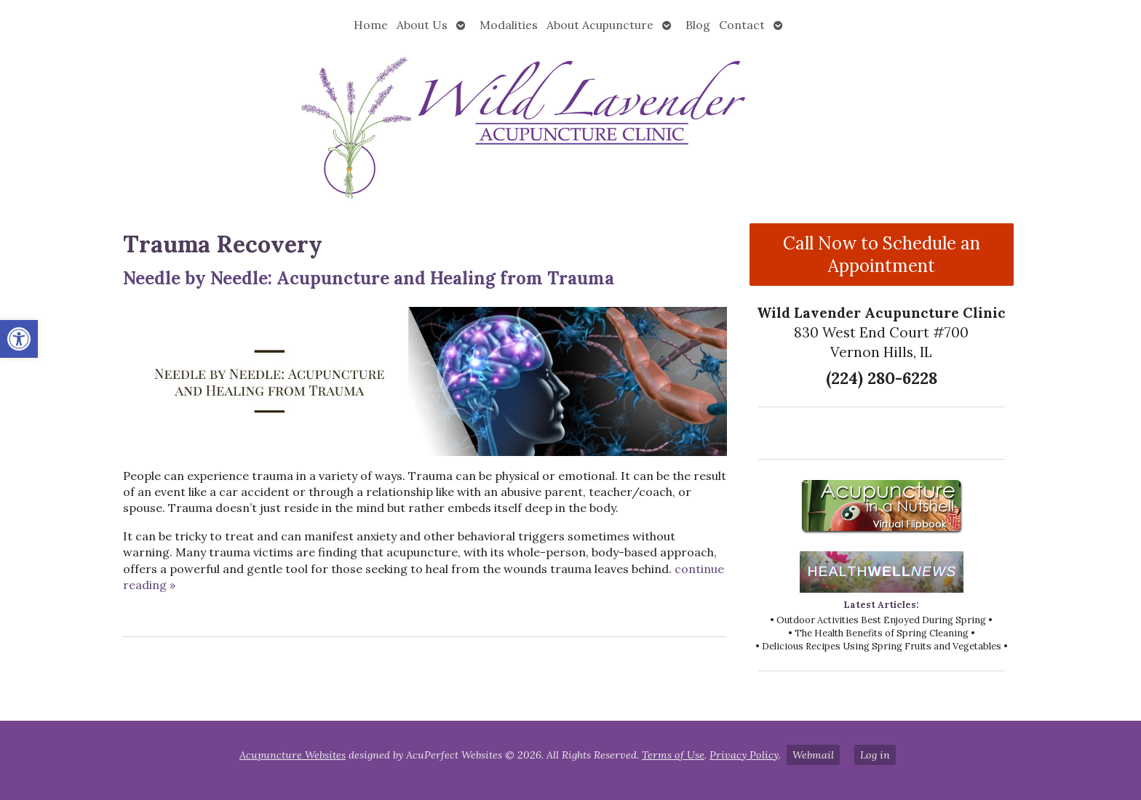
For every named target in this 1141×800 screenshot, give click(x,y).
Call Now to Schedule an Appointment (881, 254)
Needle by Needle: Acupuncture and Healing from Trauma (368, 278)
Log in (875, 754)
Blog (697, 24)
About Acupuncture (599, 24)
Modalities (509, 24)
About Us (422, 24)
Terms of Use (673, 754)
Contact (742, 24)
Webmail (813, 754)
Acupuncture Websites (292, 754)
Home (371, 24)
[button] (19, 339)
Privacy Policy (744, 754)
